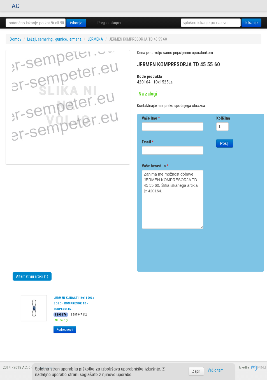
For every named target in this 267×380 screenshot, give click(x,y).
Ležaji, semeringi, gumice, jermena (54, 39)
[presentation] (184, 248)
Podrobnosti (65, 330)
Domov (15, 39)
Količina (223, 118)
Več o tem (216, 370)
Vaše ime (151, 118)
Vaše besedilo (155, 166)
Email (148, 142)
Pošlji (224, 143)
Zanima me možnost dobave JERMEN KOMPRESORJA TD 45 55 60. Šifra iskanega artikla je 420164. (172, 199)
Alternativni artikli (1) (32, 276)
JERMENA (95, 39)
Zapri (196, 371)
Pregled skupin (109, 22)
